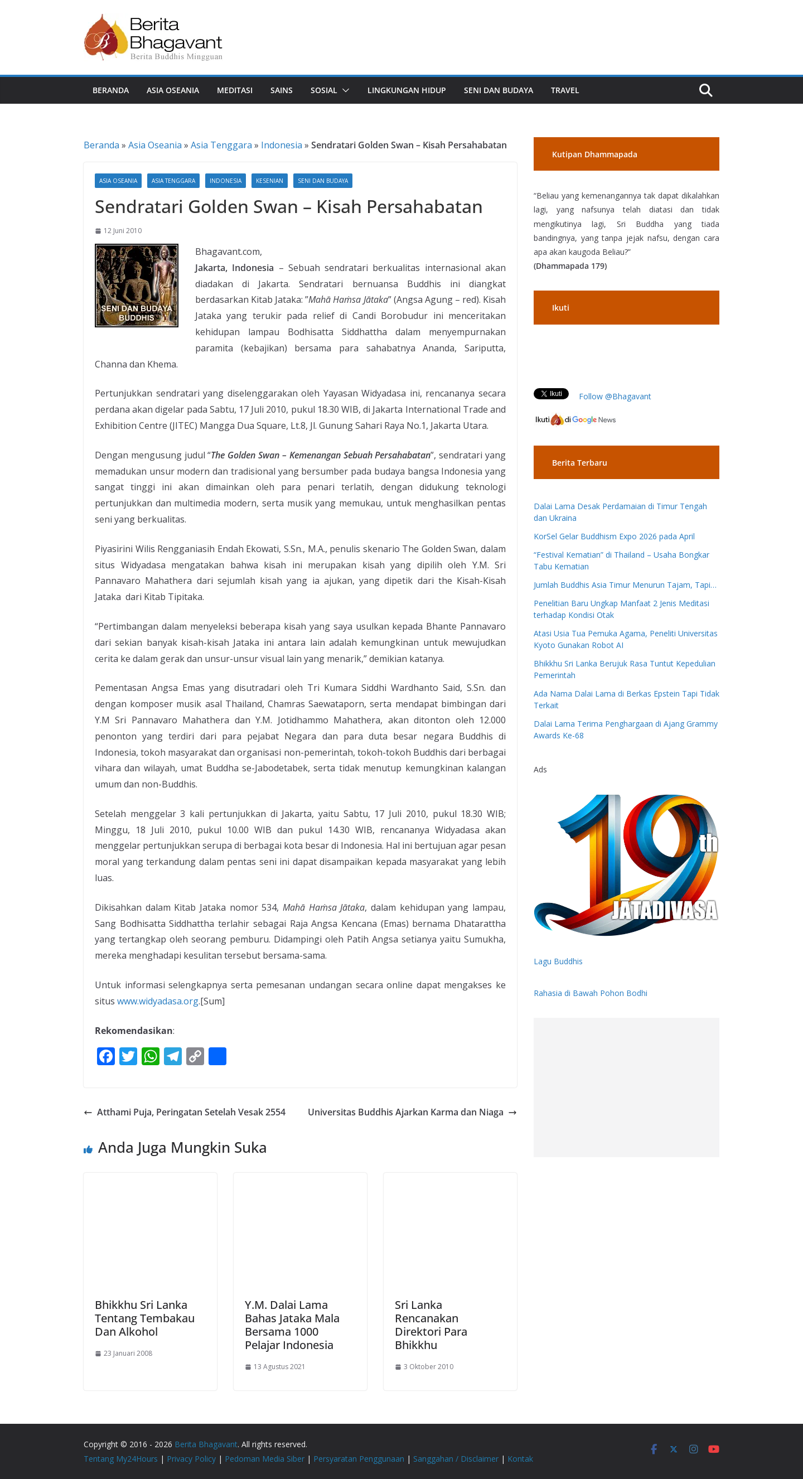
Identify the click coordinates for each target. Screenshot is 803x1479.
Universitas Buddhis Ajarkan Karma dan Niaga (412, 1112)
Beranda (111, 90)
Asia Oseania (173, 90)
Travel (565, 90)
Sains (281, 90)
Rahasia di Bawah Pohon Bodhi (590, 993)
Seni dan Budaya (498, 90)
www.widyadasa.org (158, 1001)
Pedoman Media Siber (264, 1458)
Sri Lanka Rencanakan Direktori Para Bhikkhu (431, 1324)
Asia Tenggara (221, 145)
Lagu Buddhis (558, 961)
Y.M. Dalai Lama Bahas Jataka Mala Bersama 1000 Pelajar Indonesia (292, 1324)
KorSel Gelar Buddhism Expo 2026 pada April (614, 536)
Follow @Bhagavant (615, 396)
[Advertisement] (626, 1087)
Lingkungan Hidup (406, 90)
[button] (343, 90)
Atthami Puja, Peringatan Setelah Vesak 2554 (185, 1112)
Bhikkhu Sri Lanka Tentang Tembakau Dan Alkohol (145, 1318)
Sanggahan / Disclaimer (456, 1458)
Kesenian (269, 181)
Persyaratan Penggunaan (358, 1458)
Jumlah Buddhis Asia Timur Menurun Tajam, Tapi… (625, 584)
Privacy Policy (191, 1458)
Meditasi (235, 90)
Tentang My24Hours (121, 1458)
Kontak (520, 1458)
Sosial (324, 90)
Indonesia (281, 145)
